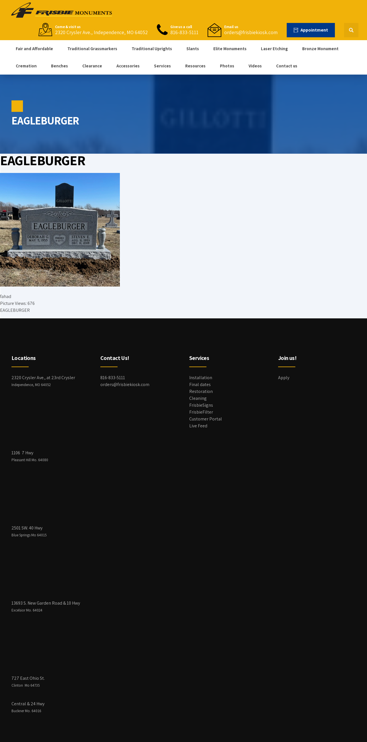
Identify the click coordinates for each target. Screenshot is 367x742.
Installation (200, 378)
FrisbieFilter (201, 412)
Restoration (201, 391)
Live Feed (198, 426)
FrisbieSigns (201, 405)
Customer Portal (205, 419)
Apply (283, 378)
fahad (5, 296)
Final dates (200, 384)
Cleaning (198, 398)
